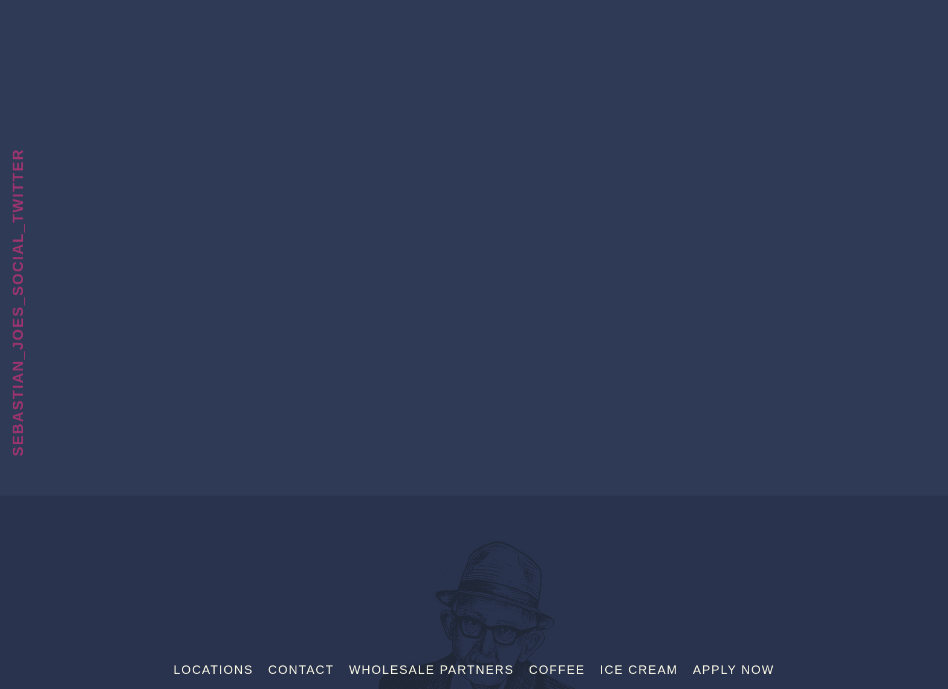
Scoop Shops (18, 79)
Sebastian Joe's (474, 27)
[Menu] (917, 29)
